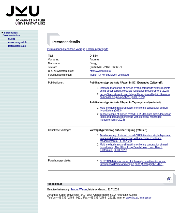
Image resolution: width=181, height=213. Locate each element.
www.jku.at (132, 197)
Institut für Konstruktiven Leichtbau (109, 74)
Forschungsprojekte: (59, 160)
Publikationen (55, 49)
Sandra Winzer (78, 189)
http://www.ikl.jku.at (100, 71)
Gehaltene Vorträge (74, 49)
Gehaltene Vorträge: (59, 130)
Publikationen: (56, 82)
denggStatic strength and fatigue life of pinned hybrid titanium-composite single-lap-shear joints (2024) (135, 96)
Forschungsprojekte (97, 49)
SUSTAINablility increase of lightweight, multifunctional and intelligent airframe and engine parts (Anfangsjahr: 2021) (133, 163)
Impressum (146, 197)
